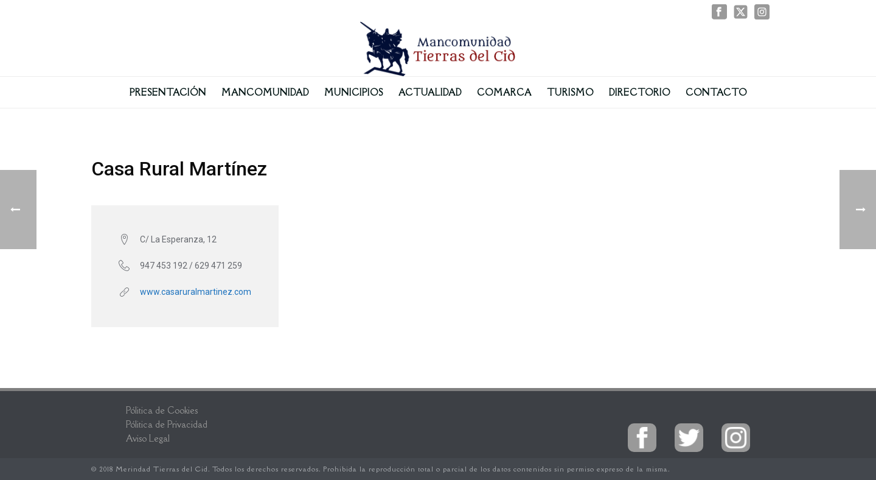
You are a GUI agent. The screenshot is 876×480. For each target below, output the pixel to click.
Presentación (168, 92)
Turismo (570, 92)
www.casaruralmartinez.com (195, 292)
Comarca (504, 92)
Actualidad (430, 92)
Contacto (716, 92)
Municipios (353, 92)
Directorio (639, 92)
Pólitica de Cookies (162, 410)
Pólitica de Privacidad (166, 424)
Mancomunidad (265, 92)
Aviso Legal (148, 438)
